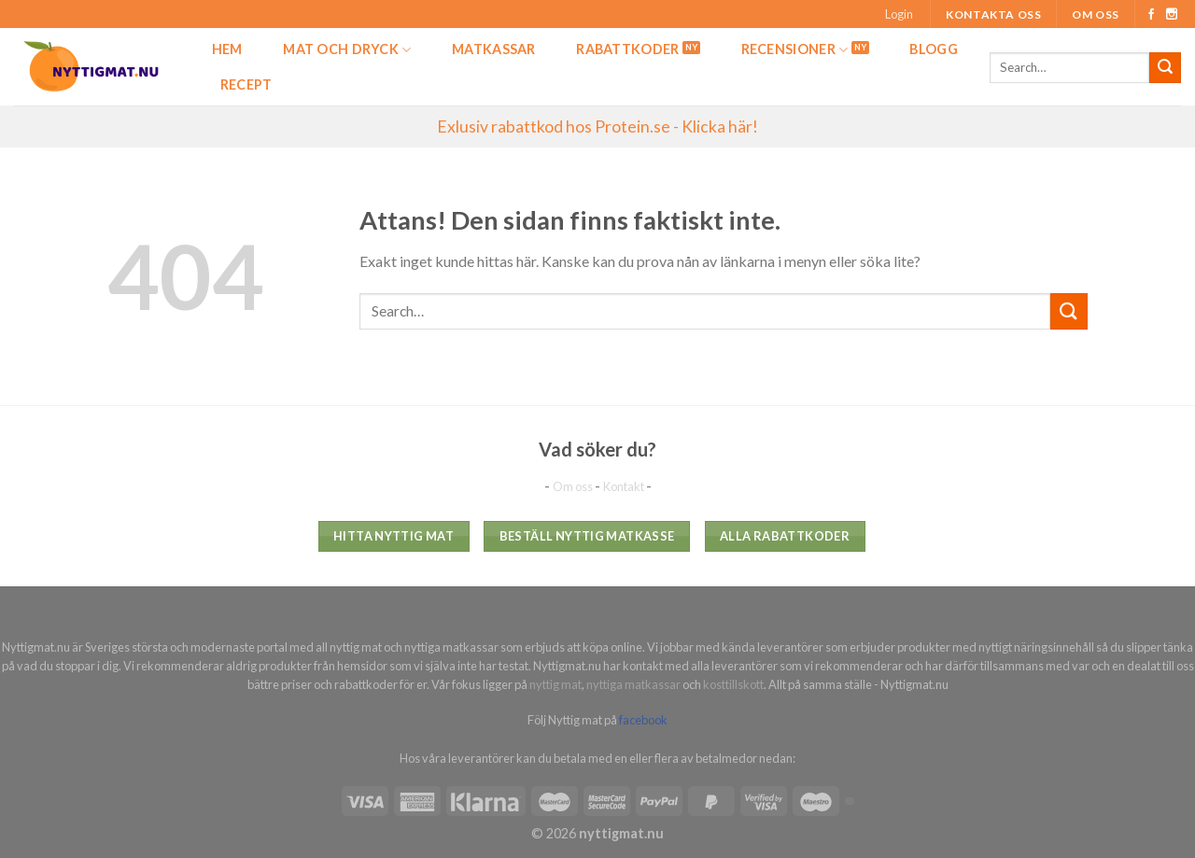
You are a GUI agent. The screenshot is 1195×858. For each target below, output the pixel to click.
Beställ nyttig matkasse (587, 535)
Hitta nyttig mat (393, 535)
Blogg (933, 49)
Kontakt (624, 486)
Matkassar (494, 49)
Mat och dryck (347, 50)
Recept (246, 84)
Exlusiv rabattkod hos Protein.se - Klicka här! (597, 126)
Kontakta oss (993, 14)
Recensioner (795, 50)
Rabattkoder (627, 49)
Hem (227, 49)
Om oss (1095, 14)
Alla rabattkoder (785, 535)
